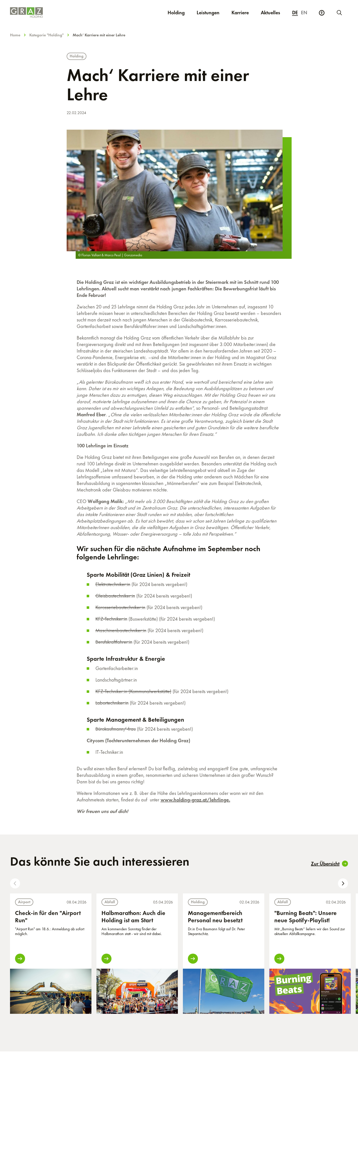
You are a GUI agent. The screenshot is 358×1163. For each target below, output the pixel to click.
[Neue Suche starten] (339, 12)
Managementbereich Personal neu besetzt (215, 916)
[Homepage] (66, 12)
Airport (24, 901)
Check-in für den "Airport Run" (48, 916)
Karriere (243, 12)
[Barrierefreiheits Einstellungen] (322, 13)
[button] (15, 883)
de (295, 12)
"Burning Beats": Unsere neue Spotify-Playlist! (305, 916)
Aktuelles (270, 12)
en (304, 12)
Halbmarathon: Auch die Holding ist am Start (133, 916)
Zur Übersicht (329, 863)
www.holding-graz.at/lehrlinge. (195, 799)
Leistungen (208, 12)
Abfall (109, 901)
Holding (176, 12)
